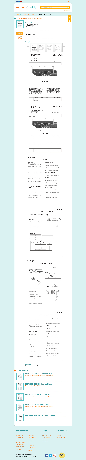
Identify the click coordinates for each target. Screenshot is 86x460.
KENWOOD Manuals (20, 442)
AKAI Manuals (19, 433)
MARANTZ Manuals (20, 446)
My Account (59, 433)
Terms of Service (46, 437)
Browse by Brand (67, 10)
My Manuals (59, 435)
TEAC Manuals (30, 445)
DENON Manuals (19, 440)
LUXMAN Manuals (20, 444)
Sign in (68, 1)
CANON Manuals (19, 437)
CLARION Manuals (20, 439)
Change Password (61, 437)
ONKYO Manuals (31, 435)
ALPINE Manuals (19, 435)
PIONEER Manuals (31, 437)
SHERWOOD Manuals (32, 443)
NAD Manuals (19, 449)
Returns (44, 439)
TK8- (33, 14)
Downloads (65, 1)
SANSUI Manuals (31, 439)
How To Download (46, 435)
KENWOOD (26, 14)
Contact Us (45, 440)
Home (17, 14)
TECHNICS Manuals (31, 447)
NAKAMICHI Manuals (31, 433)
